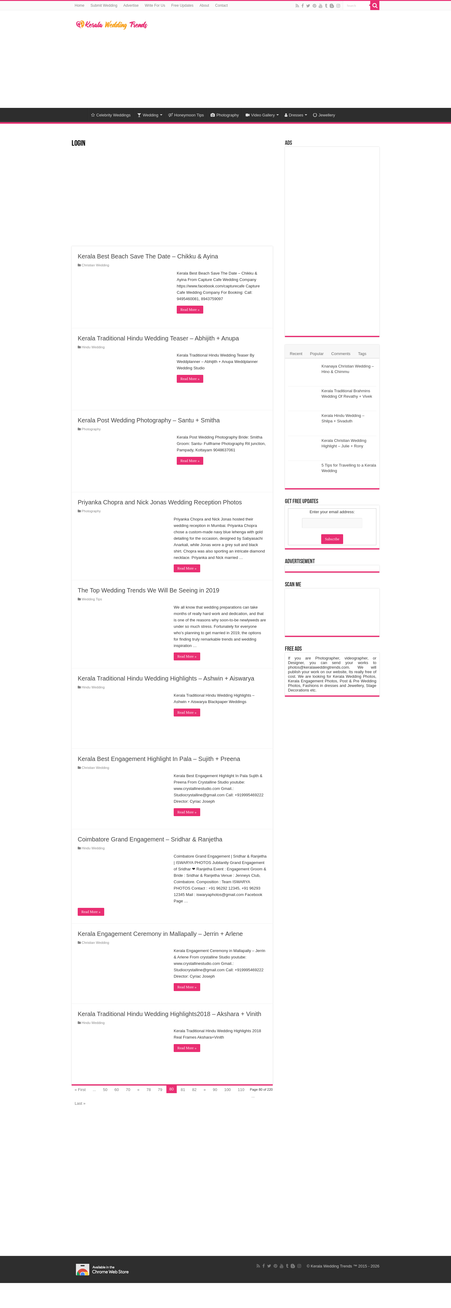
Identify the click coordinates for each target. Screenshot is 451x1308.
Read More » (190, 309)
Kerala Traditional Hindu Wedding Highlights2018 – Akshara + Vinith (169, 1014)
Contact (221, 5)
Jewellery (324, 115)
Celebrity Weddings (110, 115)
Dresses (294, 115)
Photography (225, 115)
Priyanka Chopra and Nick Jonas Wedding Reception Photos (160, 502)
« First (80, 1089)
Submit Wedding (104, 5)
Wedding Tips (92, 599)
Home (79, 5)
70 (128, 1089)
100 (227, 1089)
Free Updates (182, 5)
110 (241, 1089)
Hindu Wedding (93, 347)
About (204, 5)
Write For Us (155, 5)
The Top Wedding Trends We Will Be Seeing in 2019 (148, 590)
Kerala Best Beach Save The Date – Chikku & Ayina (148, 256)
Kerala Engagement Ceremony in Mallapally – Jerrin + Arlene (160, 933)
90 (215, 1089)
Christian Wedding (95, 265)
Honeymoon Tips (186, 115)
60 (116, 1089)
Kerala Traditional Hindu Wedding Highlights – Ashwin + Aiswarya (166, 678)
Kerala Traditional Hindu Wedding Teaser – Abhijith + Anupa (158, 338)
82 (194, 1089)
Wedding (147, 115)
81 (183, 1089)
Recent (296, 353)
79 (160, 1089)
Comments (340, 353)
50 (105, 1089)
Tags (362, 353)
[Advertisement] (264, 59)
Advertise (131, 5)
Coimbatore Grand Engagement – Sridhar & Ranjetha (150, 839)
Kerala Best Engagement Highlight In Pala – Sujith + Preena (159, 758)
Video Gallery (260, 115)
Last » (80, 1103)
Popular (317, 353)
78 (149, 1089)
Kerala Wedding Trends (331, 1266)
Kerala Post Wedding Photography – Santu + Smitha (149, 420)
